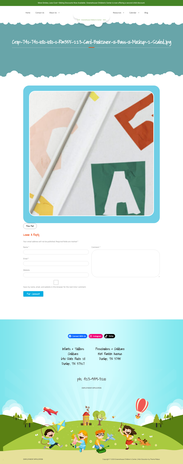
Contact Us (39, 12)
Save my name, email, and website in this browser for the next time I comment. (54, 286)
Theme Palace (155, 459)
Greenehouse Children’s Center (91, 20)
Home (28, 12)
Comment (96, 247)
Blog (146, 12)
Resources (117, 12)
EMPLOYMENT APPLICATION (91, 388)
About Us (53, 12)
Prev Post (30, 226)
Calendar (132, 12)
